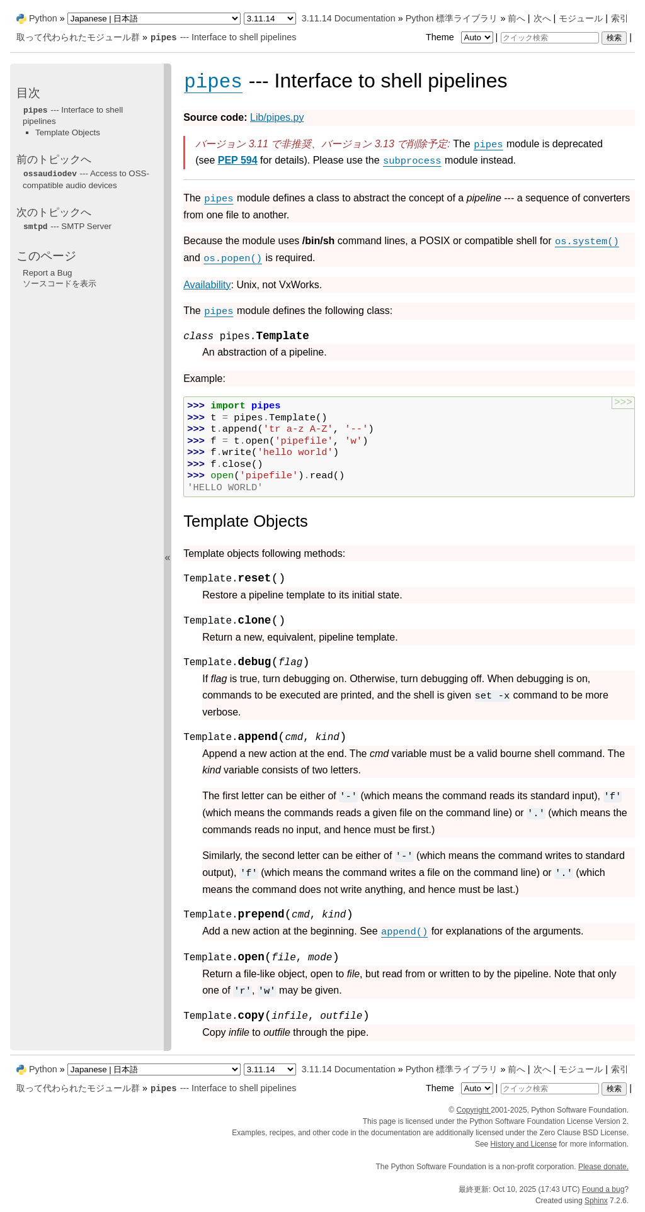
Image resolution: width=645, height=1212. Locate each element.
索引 (620, 18)
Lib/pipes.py (277, 117)
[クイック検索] (550, 37)
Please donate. (603, 1166)
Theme (460, 37)
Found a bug (603, 1189)
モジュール (581, 18)
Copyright (473, 1110)
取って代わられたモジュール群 (78, 37)
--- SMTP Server (67, 226)
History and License (524, 1144)
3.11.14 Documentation (349, 18)
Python (43, 18)
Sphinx (596, 1200)
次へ (542, 18)
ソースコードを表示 (59, 283)
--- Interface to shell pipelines (223, 37)
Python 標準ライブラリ (452, 18)
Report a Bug (47, 273)
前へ (516, 18)
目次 (28, 92)
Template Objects (67, 132)
